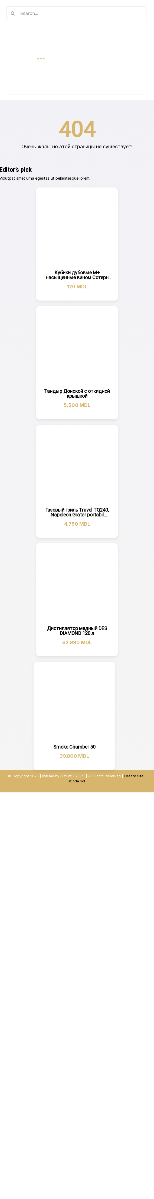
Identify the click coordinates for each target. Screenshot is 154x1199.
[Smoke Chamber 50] (74, 702)
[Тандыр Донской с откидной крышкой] (77, 347)
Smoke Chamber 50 (74, 747)
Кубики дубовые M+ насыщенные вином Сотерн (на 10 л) (77, 277)
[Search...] (76, 13)
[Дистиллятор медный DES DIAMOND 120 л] (77, 583)
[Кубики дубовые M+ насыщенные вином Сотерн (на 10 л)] (77, 228)
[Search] (13, 13)
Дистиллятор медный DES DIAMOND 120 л (77, 630)
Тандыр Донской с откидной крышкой (77, 393)
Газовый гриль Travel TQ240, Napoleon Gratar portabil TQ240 (77, 514)
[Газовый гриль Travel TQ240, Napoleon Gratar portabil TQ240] (77, 465)
